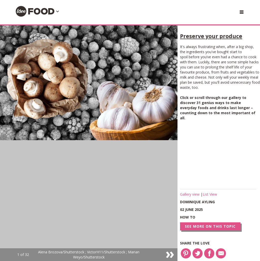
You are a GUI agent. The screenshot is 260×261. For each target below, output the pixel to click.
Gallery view (190, 194)
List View (210, 194)
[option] (88, 143)
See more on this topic (210, 226)
